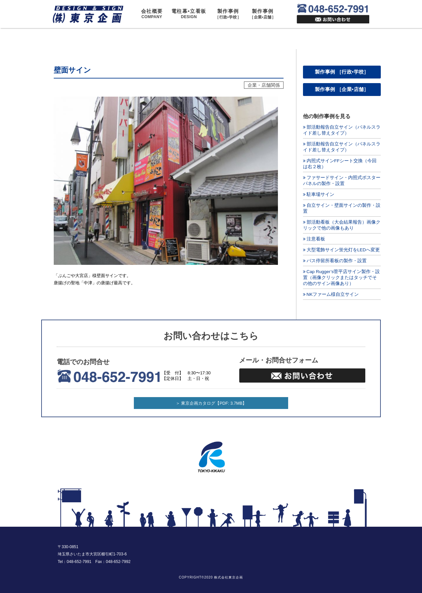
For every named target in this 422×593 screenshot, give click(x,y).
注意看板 (316, 238)
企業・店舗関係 (264, 85)
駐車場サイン (320, 194)
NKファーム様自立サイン (333, 294)
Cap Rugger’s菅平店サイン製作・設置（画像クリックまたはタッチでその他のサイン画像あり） (341, 277)
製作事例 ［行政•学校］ (342, 72)
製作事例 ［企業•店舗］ (342, 89)
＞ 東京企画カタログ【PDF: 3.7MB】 (211, 403)
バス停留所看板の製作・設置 (337, 260)
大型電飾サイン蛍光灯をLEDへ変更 (343, 249)
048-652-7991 (79, 561)
